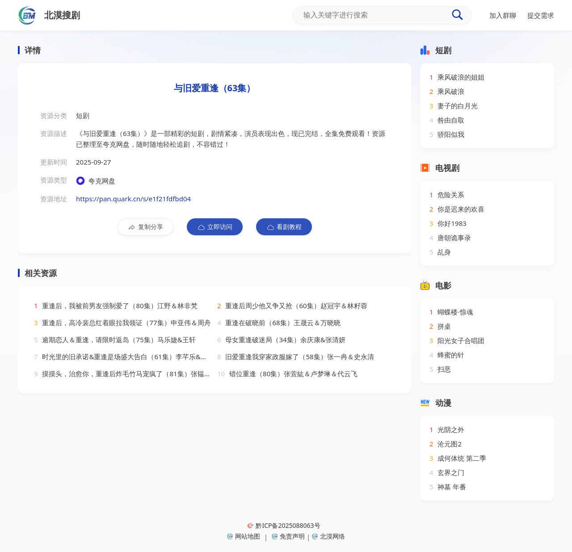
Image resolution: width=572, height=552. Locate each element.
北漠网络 (328, 536)
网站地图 (243, 536)
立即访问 (214, 226)
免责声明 (288, 536)
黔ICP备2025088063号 (283, 525)
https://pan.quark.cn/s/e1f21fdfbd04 (133, 198)
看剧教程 (284, 226)
